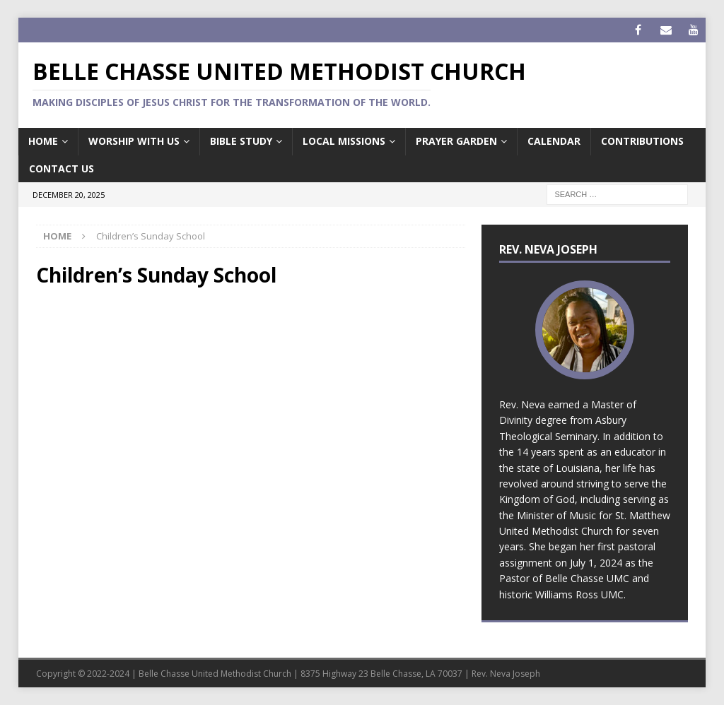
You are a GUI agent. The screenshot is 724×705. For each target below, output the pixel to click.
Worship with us (134, 141)
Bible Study (241, 141)
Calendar (553, 141)
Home (43, 141)
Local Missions (344, 141)
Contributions (642, 141)
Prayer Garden (456, 141)
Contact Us (61, 168)
